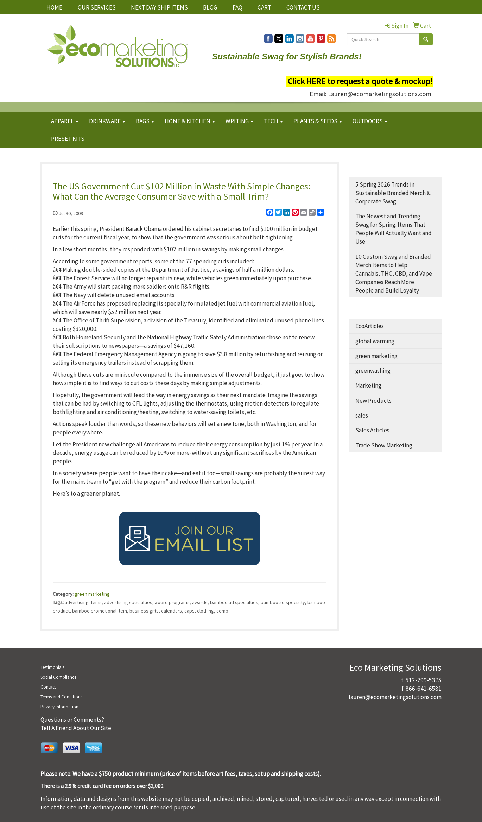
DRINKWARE (107, 121)
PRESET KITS (67, 139)
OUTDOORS (370, 121)
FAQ (237, 7)
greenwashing (373, 371)
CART (264, 7)
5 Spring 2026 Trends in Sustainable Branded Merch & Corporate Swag (393, 193)
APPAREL (64, 121)
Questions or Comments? (72, 719)
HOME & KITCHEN (190, 121)
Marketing (368, 385)
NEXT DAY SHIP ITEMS (159, 7)
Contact (48, 687)
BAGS (145, 121)
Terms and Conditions (61, 697)
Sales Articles (372, 430)
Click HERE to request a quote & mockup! (360, 81)
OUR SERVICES (97, 7)
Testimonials (52, 667)
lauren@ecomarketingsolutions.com (395, 697)
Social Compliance (58, 677)
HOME (54, 7)
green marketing (92, 594)
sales (361, 415)
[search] (426, 39)
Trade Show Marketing (383, 445)
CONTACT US (303, 7)
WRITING (239, 121)
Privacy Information (59, 707)
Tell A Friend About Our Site (75, 728)
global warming (374, 341)
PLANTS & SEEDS (317, 121)
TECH (273, 121)
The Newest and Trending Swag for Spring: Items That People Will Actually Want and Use (393, 228)
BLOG (210, 7)
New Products (373, 400)
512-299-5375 (424, 680)
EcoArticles (369, 326)
